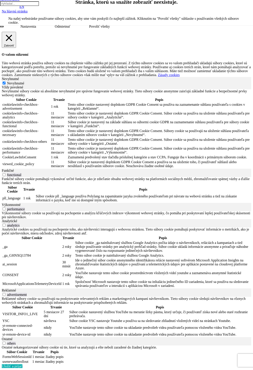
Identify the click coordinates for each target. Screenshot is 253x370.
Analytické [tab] (9, 221)
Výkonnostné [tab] (11, 205)
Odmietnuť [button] (62, 26)
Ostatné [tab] (7, 339)
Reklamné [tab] (9, 290)
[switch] (4, 174)
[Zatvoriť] (2, 26)
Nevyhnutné (15, 83)
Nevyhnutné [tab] (10, 79)
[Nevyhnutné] (4, 83)
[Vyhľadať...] (19, 3)
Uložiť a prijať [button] (12, 366)
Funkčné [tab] (8, 170)
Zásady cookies (169, 75)
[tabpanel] (126, 129)
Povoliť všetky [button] (99, 26)
